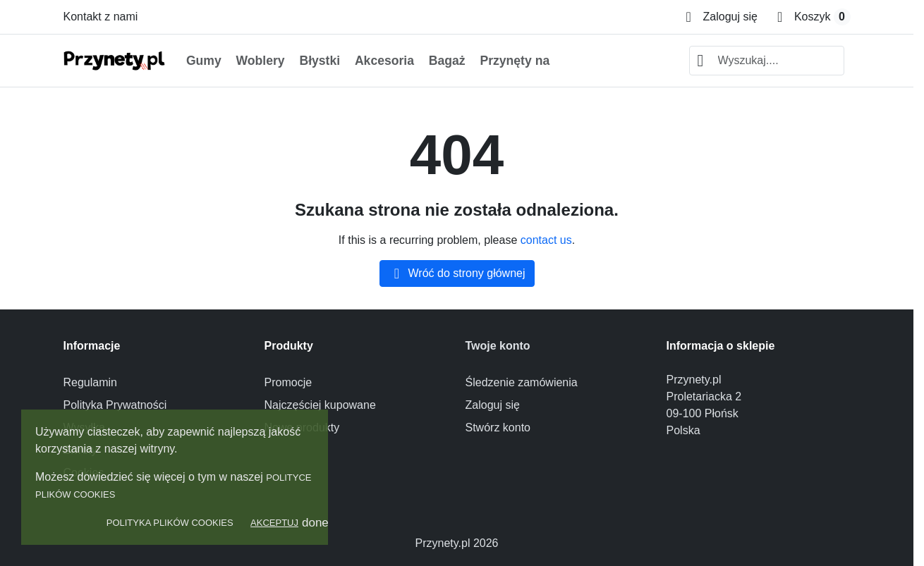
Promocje (288, 382)
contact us (546, 240)
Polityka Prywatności (115, 405)
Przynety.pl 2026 (457, 543)
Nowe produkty (302, 427)
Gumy (203, 61)
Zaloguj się (493, 405)
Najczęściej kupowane (320, 405)
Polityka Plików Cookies (170, 522)
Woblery (260, 61)
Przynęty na (514, 61)
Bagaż (447, 61)
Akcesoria (384, 61)
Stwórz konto (498, 427)
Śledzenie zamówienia (522, 382)
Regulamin (90, 382)
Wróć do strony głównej (457, 273)
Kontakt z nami (100, 17)
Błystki (319, 61)
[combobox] (766, 60)
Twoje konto (498, 346)
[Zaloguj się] (722, 17)
